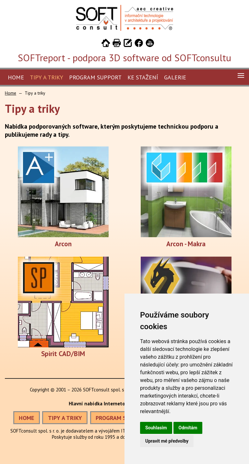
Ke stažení (142, 77)
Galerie (175, 77)
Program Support (95, 77)
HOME (26, 418)
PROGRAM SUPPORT (121, 418)
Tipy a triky (46, 77)
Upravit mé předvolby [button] (166, 441)
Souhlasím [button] (156, 427)
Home (16, 77)
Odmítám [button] (188, 427)
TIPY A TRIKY (65, 418)
